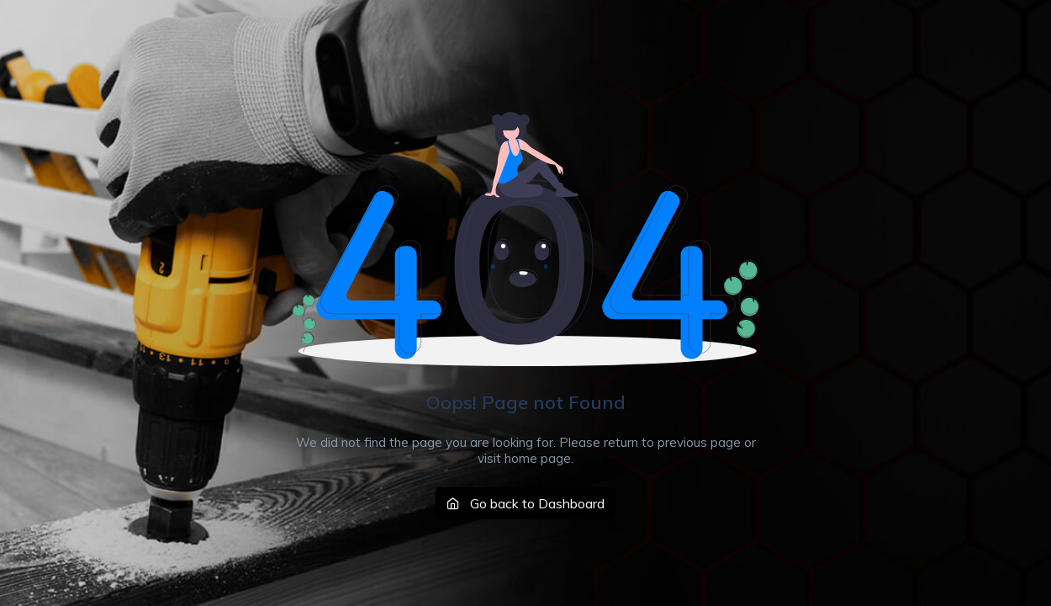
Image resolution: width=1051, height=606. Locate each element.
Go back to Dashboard (525, 503)
